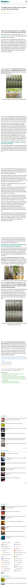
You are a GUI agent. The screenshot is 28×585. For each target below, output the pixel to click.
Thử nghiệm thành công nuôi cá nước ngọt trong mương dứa (12, 373)
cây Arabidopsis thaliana (16, 370)
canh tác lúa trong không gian (6, 370)
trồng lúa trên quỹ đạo (21, 368)
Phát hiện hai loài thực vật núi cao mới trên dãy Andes (14, 356)
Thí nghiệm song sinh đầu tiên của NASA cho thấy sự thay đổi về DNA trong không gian (14, 379)
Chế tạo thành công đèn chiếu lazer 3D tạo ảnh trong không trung (13, 376)
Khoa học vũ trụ (9, 13)
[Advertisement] (14, 22)
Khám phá (4, 13)
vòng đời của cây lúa (12, 368)
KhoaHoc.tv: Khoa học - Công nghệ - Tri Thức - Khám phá (6, 1)
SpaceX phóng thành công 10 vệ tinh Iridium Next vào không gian (13, 377)
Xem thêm (25, 448)
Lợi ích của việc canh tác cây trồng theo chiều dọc (11, 382)
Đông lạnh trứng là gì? (7, 362)
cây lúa (6, 368)
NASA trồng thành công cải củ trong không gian (10, 381)
